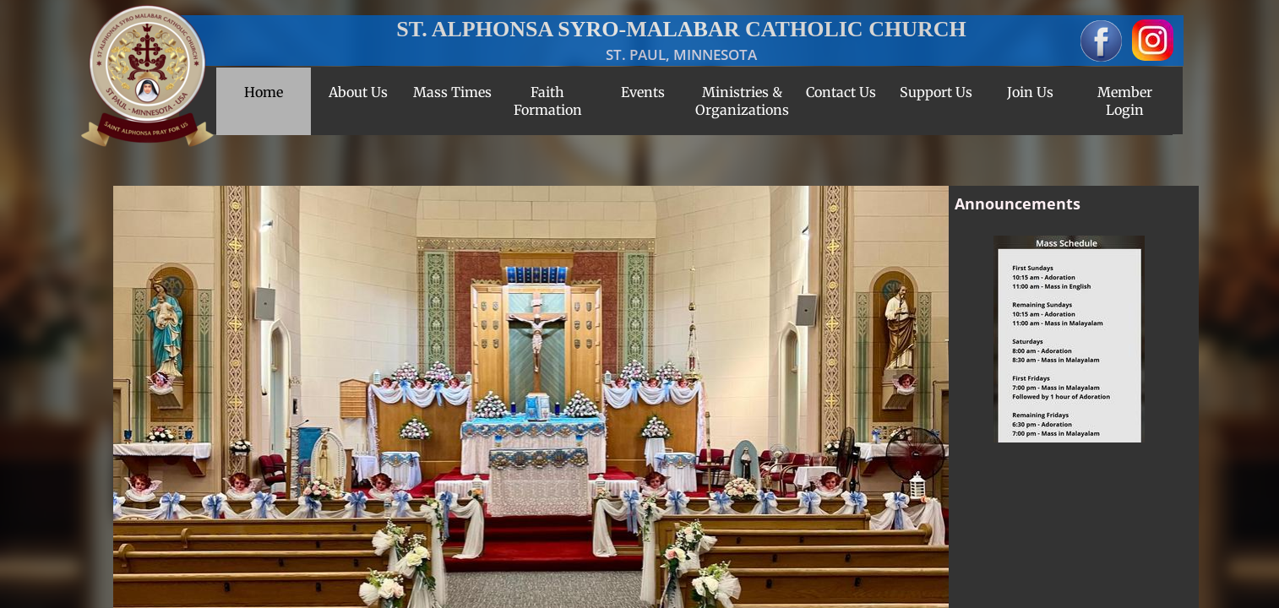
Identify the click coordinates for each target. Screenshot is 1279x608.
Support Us (936, 92)
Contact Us (841, 92)
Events (643, 92)
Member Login (1124, 101)
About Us (358, 92)
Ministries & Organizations (742, 101)
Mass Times (452, 92)
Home (263, 92)
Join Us (1030, 92)
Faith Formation (548, 101)
